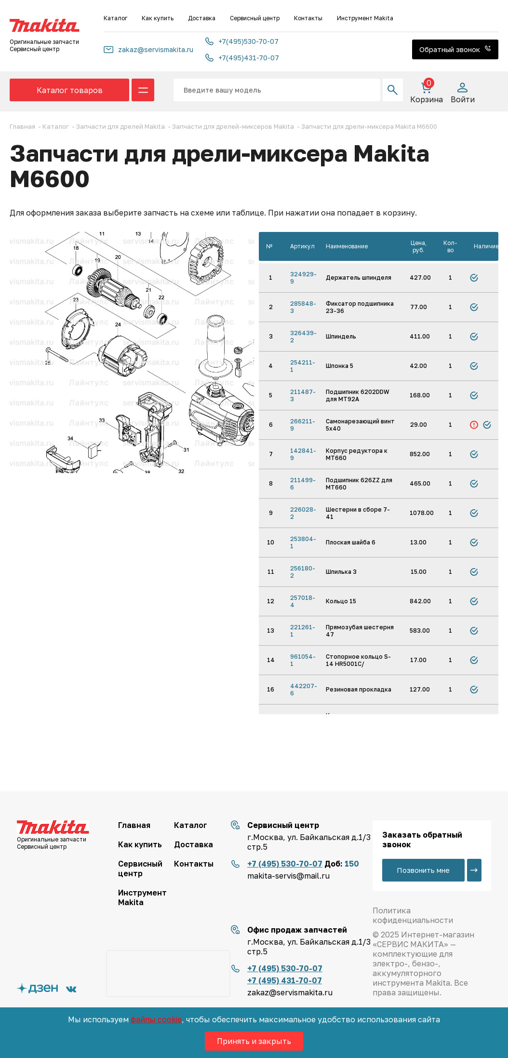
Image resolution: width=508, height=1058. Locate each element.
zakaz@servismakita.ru (148, 49)
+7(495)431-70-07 (242, 58)
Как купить (158, 18)
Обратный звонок (455, 49)
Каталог (115, 18)
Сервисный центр (255, 18)
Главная (134, 825)
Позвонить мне (423, 870)
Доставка (201, 18)
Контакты (308, 18)
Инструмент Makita (365, 18)
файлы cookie (156, 1019)
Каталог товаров (70, 90)
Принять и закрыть (254, 1041)
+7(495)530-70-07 (242, 41)
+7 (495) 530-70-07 (284, 863)
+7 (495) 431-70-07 (284, 980)
